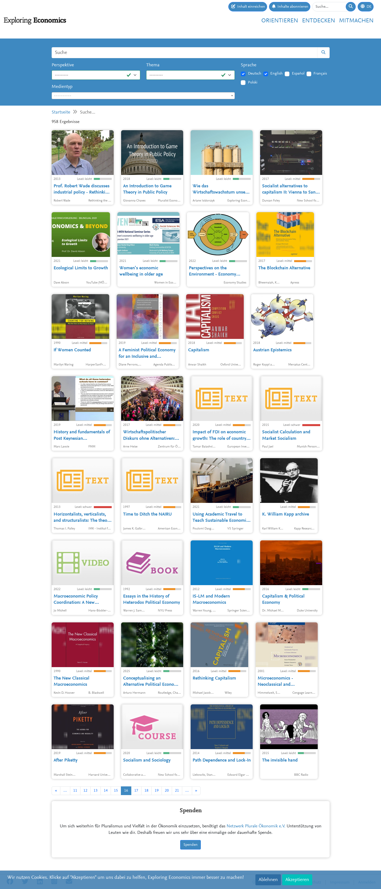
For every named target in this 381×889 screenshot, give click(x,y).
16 (126, 791)
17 (136, 791)
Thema (153, 65)
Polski (252, 82)
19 (157, 791)
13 (96, 791)
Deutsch (254, 74)
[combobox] (143, 95)
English (276, 74)
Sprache (248, 65)
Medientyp (62, 86)
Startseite (61, 112)
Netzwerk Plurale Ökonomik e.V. (256, 826)
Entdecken (318, 21)
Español (298, 74)
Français (320, 74)
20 (167, 791)
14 (106, 791)
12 (85, 791)
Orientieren (279, 21)
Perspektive (63, 65)
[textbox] (143, 95)
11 (75, 791)
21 (177, 791)
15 (116, 791)
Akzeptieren (297, 879)
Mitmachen (356, 21)
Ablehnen (268, 879)
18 (146, 791)
